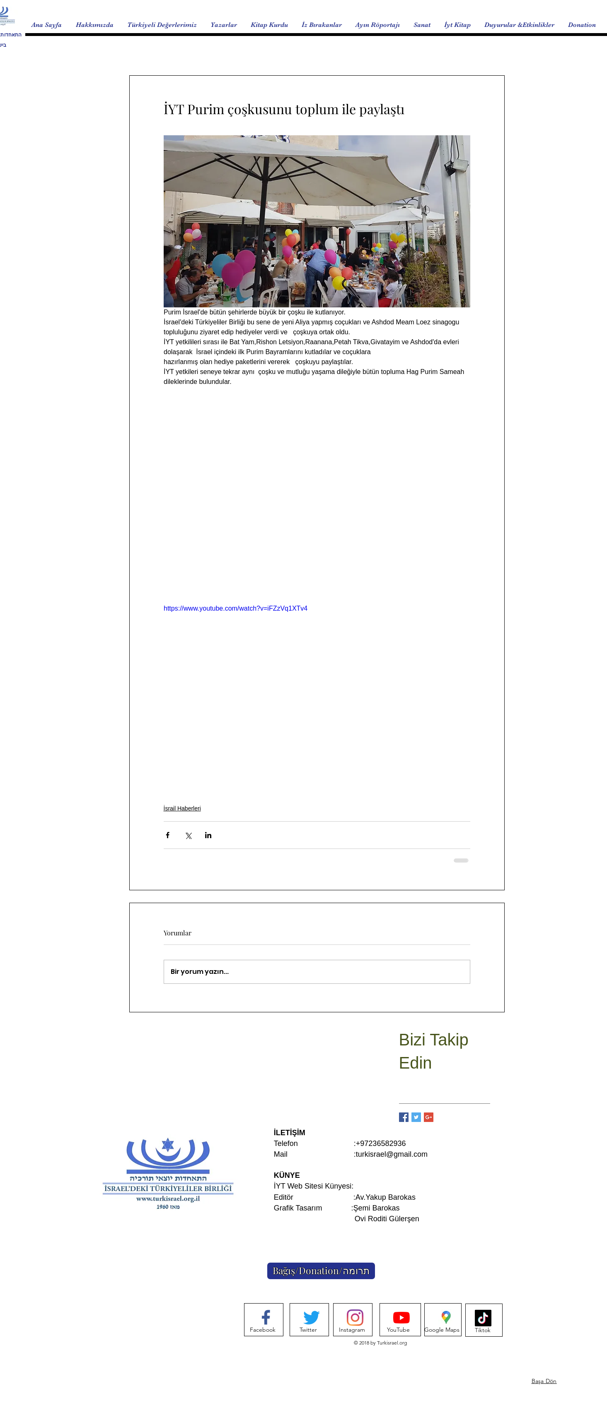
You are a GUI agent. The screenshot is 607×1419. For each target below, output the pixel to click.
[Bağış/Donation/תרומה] (321, 1271)
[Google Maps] (441, 1330)
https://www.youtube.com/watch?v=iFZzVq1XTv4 (235, 608)
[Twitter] (308, 1330)
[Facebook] (262, 1330)
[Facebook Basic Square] (404, 1117)
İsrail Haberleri (182, 808)
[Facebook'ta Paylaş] (168, 835)
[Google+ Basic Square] (428, 1117)
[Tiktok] (483, 1330)
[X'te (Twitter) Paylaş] (188, 835)
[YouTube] (398, 1330)
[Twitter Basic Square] (416, 1117)
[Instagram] (352, 1330)
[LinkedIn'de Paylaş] (208, 835)
